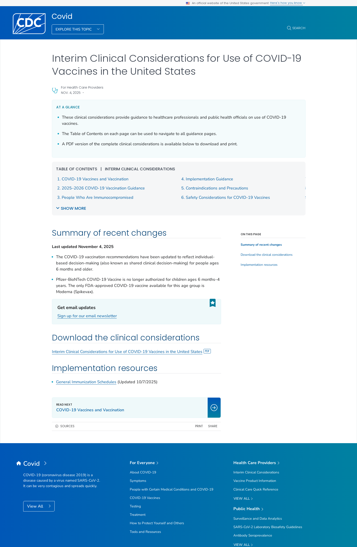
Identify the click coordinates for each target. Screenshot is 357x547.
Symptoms (138, 389)
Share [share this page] (212, 334)
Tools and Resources (145, 440)
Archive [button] (213, 494)
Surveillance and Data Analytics (257, 427)
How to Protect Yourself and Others (157, 431)
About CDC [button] (85, 494)
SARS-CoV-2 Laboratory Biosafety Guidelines (267, 435)
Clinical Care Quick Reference (255, 397)
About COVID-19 (143, 380)
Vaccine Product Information (254, 389)
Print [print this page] (199, 334)
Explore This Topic (74, 29)
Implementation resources (259, 189)
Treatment (137, 423)
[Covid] (62, 372)
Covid (62, 16)
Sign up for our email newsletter (87, 253)
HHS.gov (309, 536)
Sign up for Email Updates (153, 475)
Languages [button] (170, 494)
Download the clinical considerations (267, 179)
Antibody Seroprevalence (252, 444)
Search (298, 28)
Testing (135, 414)
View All (35, 414)
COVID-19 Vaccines (145, 406)
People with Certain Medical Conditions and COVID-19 (171, 397)
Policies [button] (128, 494)
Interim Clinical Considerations (256, 380)
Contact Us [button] (38, 494)
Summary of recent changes (261, 169)
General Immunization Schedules (86, 319)
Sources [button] (67, 334)
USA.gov (327, 536)
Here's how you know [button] (287, 3)
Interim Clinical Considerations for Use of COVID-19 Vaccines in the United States (131, 288)
